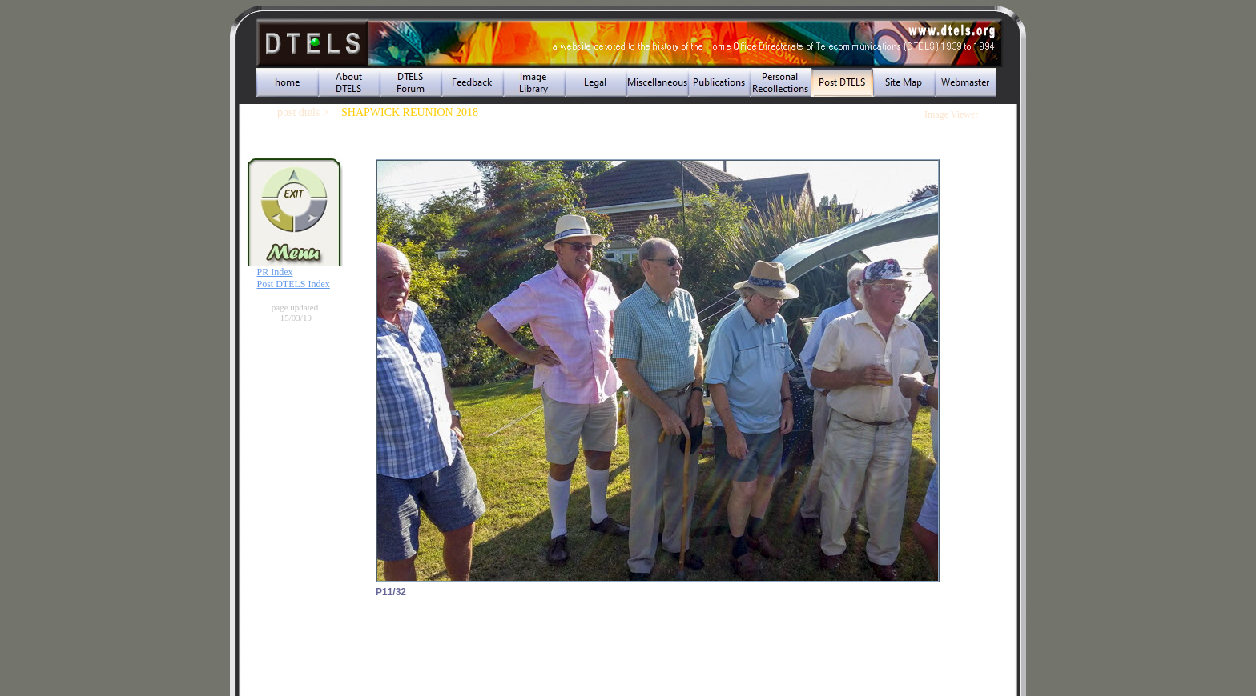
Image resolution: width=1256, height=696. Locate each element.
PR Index (275, 272)
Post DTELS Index (293, 284)
